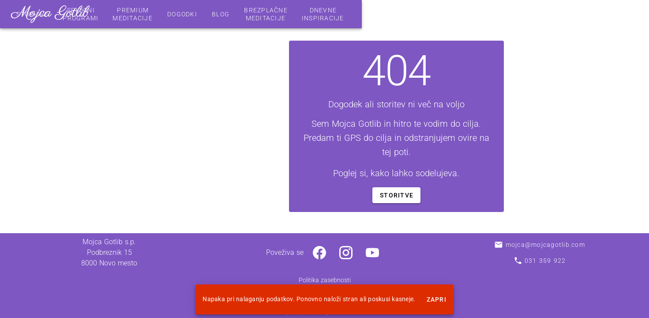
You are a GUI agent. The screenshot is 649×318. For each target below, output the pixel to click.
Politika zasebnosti (325, 280)
